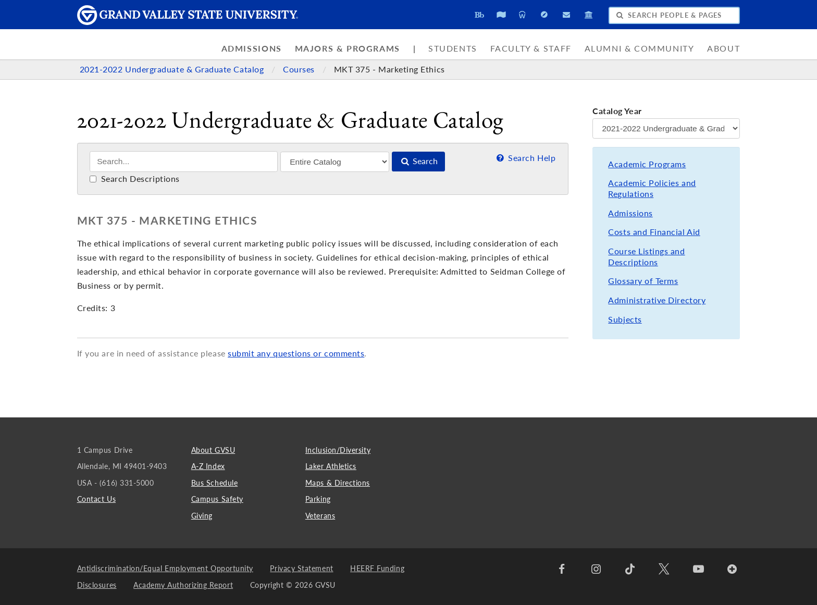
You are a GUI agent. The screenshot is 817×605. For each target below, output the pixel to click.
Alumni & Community (640, 48)
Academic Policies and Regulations (652, 188)
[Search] (184, 161)
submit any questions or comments (296, 353)
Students (452, 48)
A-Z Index (208, 466)
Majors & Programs (347, 48)
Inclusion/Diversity (337, 450)
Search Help (524, 158)
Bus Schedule (214, 482)
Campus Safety (217, 499)
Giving (202, 515)
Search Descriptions (135, 178)
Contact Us (96, 499)
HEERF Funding (377, 568)
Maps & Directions (337, 482)
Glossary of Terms (643, 281)
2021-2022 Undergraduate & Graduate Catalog (173, 69)
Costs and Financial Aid (654, 232)
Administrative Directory (656, 300)
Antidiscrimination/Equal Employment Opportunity (165, 568)
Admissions (251, 48)
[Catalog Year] (666, 128)
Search (418, 161)
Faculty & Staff (531, 48)
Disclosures (97, 585)
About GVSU (213, 450)
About (723, 48)
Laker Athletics (330, 466)
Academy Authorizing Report (183, 585)
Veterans (320, 515)
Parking (318, 499)
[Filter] (334, 162)
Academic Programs (647, 164)
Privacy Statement (301, 568)
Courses (300, 69)
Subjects (624, 319)
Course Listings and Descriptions (646, 256)
